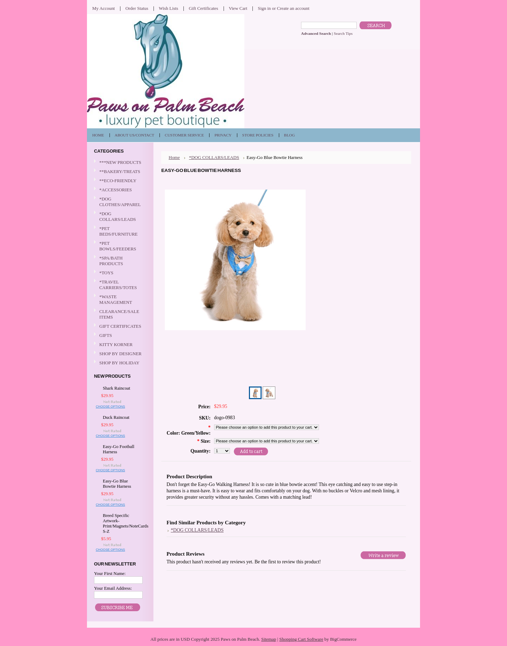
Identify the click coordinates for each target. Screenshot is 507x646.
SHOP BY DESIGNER (119, 354)
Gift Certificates (203, 8)
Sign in (264, 8)
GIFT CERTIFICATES (120, 326)
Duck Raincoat (116, 417)
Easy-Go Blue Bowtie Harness (117, 484)
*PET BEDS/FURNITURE (119, 231)
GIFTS (119, 336)
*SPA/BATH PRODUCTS (111, 260)
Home (174, 157)
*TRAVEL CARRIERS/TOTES (119, 284)
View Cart (238, 8)
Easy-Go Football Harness (118, 449)
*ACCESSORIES (119, 190)
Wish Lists (168, 8)
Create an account (293, 8)
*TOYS (119, 273)
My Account (103, 8)
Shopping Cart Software (301, 639)
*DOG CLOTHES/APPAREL (119, 201)
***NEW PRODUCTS (120, 162)
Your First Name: (110, 573)
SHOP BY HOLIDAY (119, 363)
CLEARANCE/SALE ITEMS (119, 314)
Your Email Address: (113, 588)
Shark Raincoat (116, 388)
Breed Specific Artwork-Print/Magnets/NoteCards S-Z (121, 523)
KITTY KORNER (116, 344)
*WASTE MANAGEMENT (119, 299)
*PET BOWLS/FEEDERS (119, 246)
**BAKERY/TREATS (119, 172)
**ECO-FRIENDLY (118, 180)
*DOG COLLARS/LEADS (119, 216)
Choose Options (110, 406)
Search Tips (343, 33)
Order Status (136, 8)
